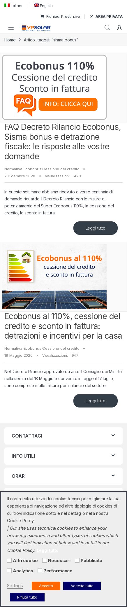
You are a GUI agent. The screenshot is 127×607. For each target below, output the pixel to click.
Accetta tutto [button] (82, 585)
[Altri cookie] (9, 560)
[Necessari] (44, 560)
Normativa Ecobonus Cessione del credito (42, 169)
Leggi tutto (95, 227)
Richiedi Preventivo (60, 16)
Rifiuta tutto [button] (27, 597)
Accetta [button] (46, 585)
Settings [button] (15, 585)
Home (9, 39)
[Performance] (40, 570)
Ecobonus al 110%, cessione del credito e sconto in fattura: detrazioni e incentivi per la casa (63, 326)
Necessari (59, 560)
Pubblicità (91, 560)
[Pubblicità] (77, 560)
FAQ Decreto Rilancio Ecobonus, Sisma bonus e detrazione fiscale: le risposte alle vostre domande (62, 141)
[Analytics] (9, 570)
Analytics (23, 570)
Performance (58, 570)
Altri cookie (25, 560)
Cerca (107, 28)
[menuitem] (14, 5)
